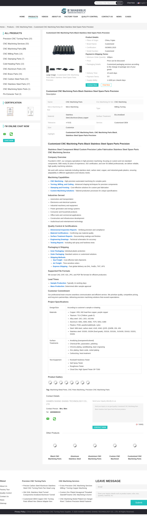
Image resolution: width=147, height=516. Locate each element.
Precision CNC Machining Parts (98, 390)
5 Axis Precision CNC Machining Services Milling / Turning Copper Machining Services (76, 487)
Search (119, 3)
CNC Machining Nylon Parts (15, 89)
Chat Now (131, 3)
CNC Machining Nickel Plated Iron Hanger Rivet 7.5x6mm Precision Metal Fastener (76, 500)
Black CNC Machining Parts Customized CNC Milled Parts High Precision (55, 457)
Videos (45, 17)
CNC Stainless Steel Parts (14, 84)
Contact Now (92, 85)
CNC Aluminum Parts (12, 69)
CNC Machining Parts (24, 27)
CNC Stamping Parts (12, 59)
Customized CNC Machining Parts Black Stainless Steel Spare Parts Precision (62, 77)
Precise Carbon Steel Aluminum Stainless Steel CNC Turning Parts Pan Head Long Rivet (39, 487)
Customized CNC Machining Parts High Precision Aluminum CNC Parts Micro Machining (135, 457)
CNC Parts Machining (76, 390)
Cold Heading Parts (11, 64)
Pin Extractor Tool (10, 94)
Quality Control (89, 17)
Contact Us (107, 17)
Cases (128, 17)
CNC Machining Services (14, 44)
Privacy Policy (20, 512)
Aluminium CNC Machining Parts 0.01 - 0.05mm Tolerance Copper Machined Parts (95, 457)
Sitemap (3, 503)
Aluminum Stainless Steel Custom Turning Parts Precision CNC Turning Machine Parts (74, 457)
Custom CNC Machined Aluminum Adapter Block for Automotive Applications (115, 457)
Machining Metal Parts (58, 390)
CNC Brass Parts (10, 74)
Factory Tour (71, 17)
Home (22, 17)
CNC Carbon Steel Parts (13, 79)
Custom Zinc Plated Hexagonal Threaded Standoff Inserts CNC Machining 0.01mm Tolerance (76, 493)
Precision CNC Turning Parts (15, 39)
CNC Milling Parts (10, 54)
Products (33, 17)
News (119, 17)
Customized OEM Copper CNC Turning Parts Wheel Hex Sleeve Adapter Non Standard (38, 500)
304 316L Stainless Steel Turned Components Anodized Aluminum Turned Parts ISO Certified (39, 493)
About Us (56, 17)
